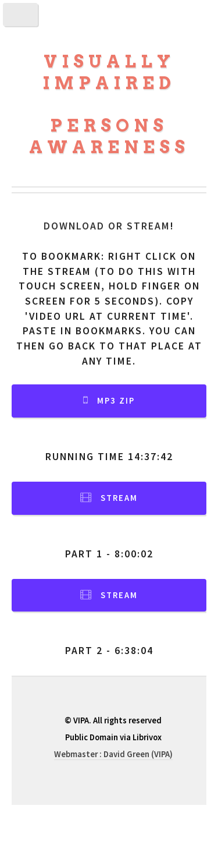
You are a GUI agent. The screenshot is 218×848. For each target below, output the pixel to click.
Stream (119, 498)
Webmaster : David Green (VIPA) (113, 754)
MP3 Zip (116, 400)
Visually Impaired (109, 72)
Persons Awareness (109, 136)
